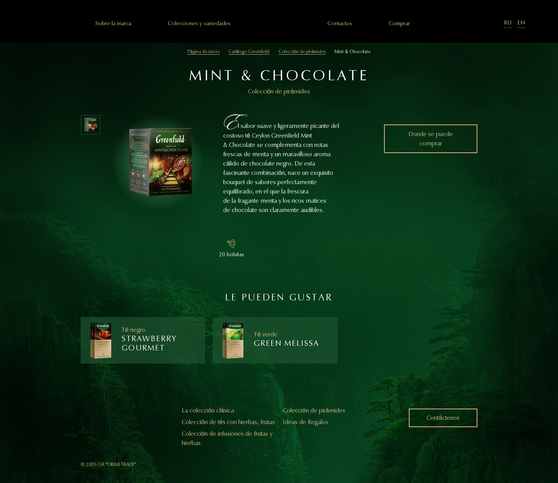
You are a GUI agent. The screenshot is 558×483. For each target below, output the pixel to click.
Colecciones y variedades (199, 23)
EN (521, 22)
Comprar (399, 23)
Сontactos (339, 23)
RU (508, 22)
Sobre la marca (113, 23)
